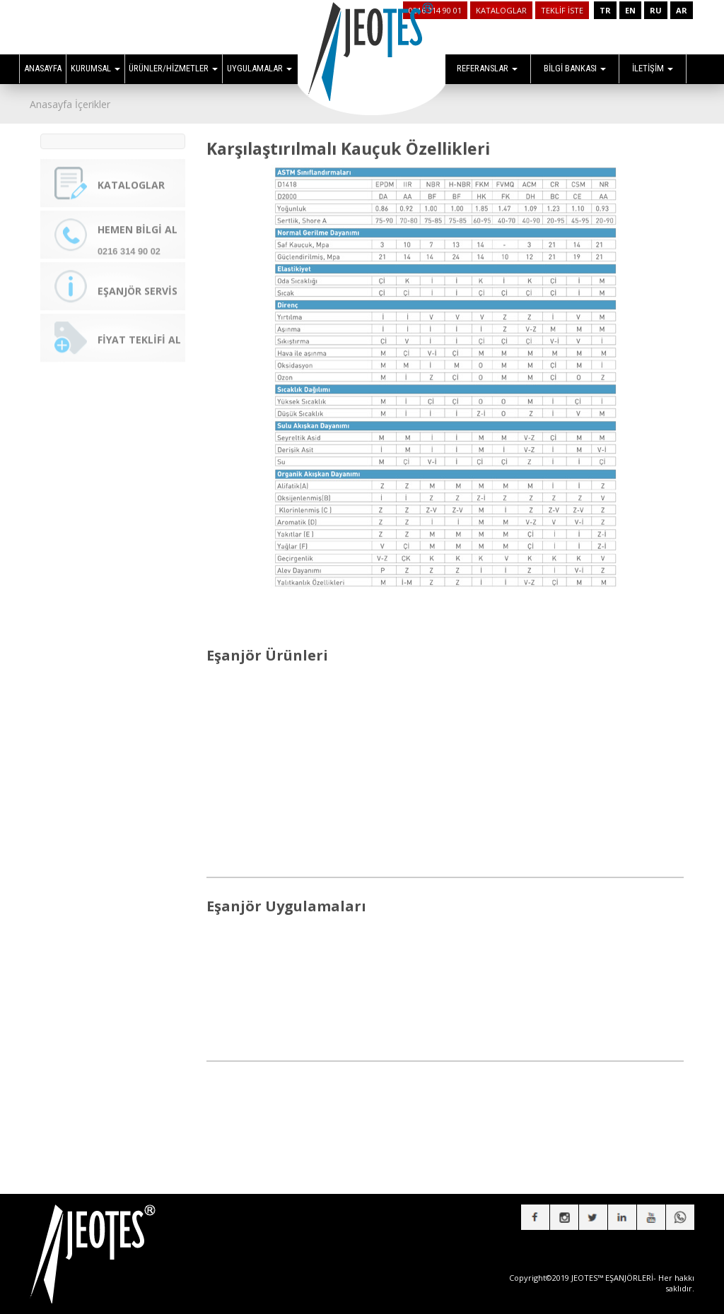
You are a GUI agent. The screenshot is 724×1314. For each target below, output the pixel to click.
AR (681, 10)
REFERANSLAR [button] (487, 68)
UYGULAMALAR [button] (259, 68)
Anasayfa (51, 104)
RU (656, 10)
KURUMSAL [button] (95, 68)
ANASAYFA (43, 68)
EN (630, 10)
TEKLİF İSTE (562, 10)
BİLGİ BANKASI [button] (575, 68)
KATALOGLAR (501, 10)
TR (605, 10)
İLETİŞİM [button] (652, 68)
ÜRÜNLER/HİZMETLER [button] (173, 68)
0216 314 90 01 (435, 10)
